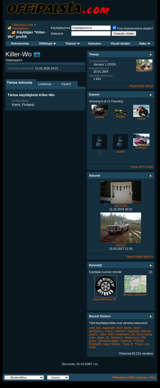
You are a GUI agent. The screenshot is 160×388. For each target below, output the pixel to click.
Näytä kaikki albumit (139, 256)
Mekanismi (132, 337)
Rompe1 (141, 147)
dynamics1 (96, 331)
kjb (133, 334)
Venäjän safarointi (134, 294)
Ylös (152, 377)
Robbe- (116, 344)
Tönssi (138, 344)
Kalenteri (94, 43)
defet (136, 327)
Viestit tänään (120, 43)
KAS (111, 334)
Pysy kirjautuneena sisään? (133, 28)
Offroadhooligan (108, 340)
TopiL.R (128, 344)
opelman (126, 340)
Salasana (57, 33)
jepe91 (93, 334)
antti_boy (95, 327)
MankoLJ (117, 337)
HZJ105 (121, 206)
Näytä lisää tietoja (141, 85)
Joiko (103, 334)
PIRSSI (138, 340)
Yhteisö (72, 43)
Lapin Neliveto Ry (104, 299)
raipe (106, 344)
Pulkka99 (95, 344)
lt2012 (121, 245)
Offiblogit (47, 43)
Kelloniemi (123, 334)
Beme (128, 327)
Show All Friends (142, 166)
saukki (120, 151)
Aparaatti (109, 327)
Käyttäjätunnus (60, 27)
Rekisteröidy (20, 43)
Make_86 (103, 337)
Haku (144, 43)
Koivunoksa (144, 334)
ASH (119, 327)
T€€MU (120, 116)
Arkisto (141, 377)
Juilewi (99, 117)
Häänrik (146, 331)
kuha (92, 337)
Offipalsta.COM (23, 24)
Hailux (141, 118)
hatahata (133, 331)
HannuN (120, 331)
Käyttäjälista (21, 28)
